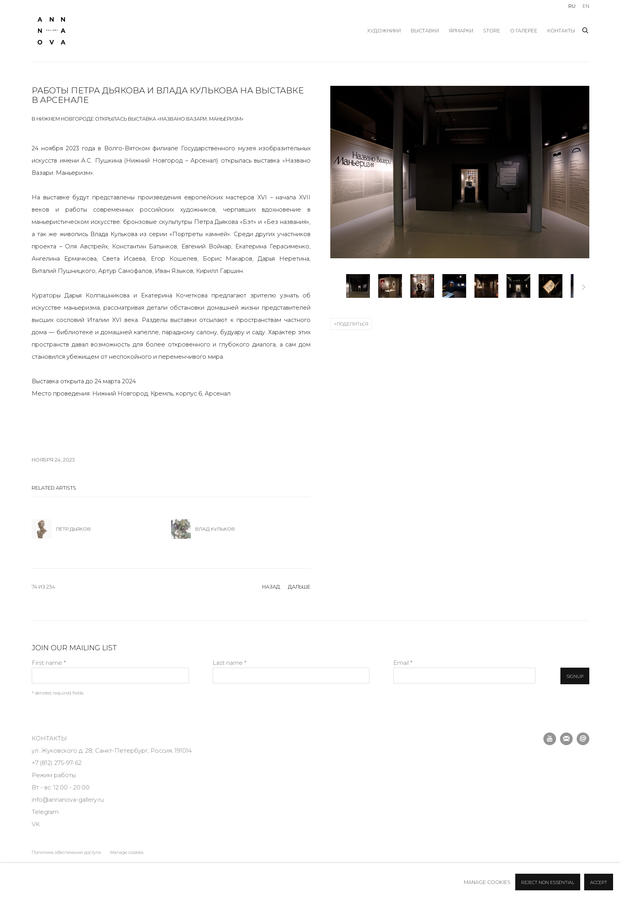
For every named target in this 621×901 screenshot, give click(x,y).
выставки (425, 31)
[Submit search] (585, 29)
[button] (358, 286)
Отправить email (583, 739)
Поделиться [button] (352, 324)
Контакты (561, 31)
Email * (402, 662)
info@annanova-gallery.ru (68, 799)
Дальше (583, 288)
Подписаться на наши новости (566, 739)
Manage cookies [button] (126, 852)
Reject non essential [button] (547, 882)
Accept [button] (598, 882)
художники (384, 31)
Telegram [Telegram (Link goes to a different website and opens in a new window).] (45, 812)
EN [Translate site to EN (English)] (586, 6)
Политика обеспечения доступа (66, 852)
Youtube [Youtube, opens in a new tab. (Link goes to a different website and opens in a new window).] (549, 739)
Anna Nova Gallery (51, 31)
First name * (49, 662)
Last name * (229, 662)
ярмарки (461, 31)
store (491, 31)
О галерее (523, 31)
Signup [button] (574, 676)
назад (271, 587)
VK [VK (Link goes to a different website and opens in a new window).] (36, 824)
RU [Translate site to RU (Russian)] (571, 6)
